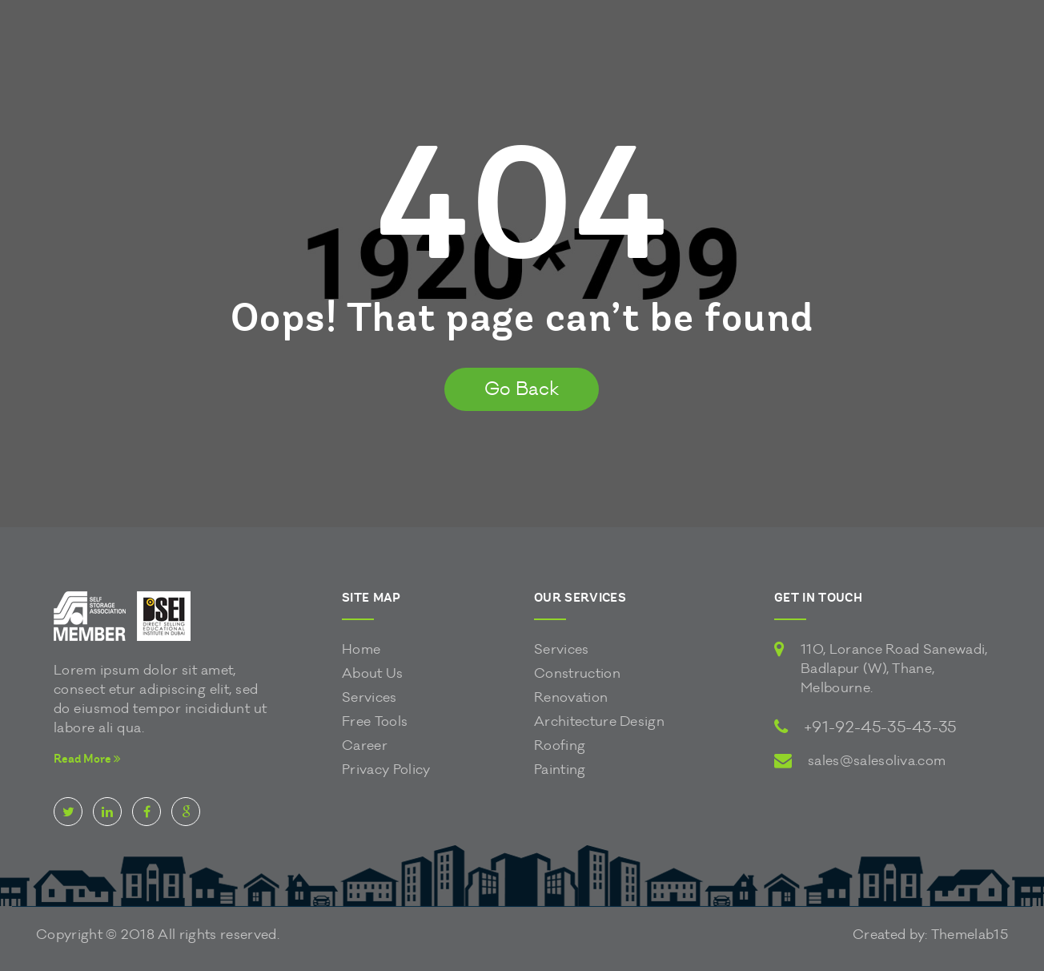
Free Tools (375, 721)
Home (361, 649)
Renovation (571, 697)
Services (369, 697)
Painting (560, 769)
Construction (577, 673)
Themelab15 (969, 934)
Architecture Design (599, 721)
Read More (87, 759)
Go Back (521, 389)
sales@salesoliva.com (877, 760)
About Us (373, 673)
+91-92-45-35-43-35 (880, 727)
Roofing (559, 745)
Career (364, 745)
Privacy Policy (386, 769)
